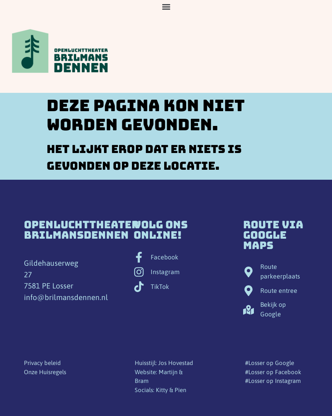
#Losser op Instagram (273, 380)
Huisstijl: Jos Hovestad (164, 362)
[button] (166, 6)
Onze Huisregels (45, 372)
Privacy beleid (42, 362)
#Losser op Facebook (273, 372)
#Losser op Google (269, 362)
